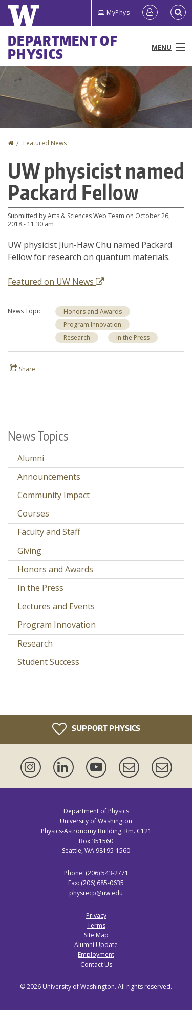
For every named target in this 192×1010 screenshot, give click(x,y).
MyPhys (114, 12)
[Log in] (150, 13)
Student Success (48, 662)
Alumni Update (96, 944)
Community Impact (53, 495)
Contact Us (96, 964)
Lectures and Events (56, 606)
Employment (96, 954)
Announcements (48, 476)
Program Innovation (92, 324)
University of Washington (78, 986)
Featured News (45, 143)
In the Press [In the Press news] (133, 337)
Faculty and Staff (48, 532)
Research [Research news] (76, 337)
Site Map (96, 935)
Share (22, 368)
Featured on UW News (56, 281)
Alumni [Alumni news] (30, 458)
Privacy (96, 915)
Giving (29, 550)
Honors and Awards (92, 311)
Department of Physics (63, 47)
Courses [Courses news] (33, 513)
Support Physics (96, 729)
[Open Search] (178, 13)
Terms (96, 925)
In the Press (40, 587)
